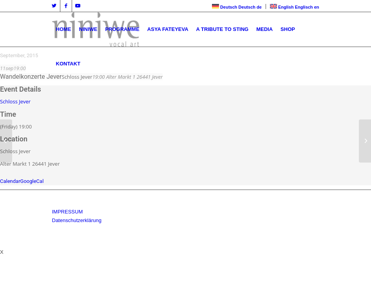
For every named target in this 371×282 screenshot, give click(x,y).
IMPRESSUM (67, 212)
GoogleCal (32, 181)
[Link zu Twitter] (54, 6)
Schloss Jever (15, 101)
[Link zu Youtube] (78, 6)
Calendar (10, 181)
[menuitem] (63, 29)
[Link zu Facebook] (66, 6)
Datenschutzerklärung (76, 220)
